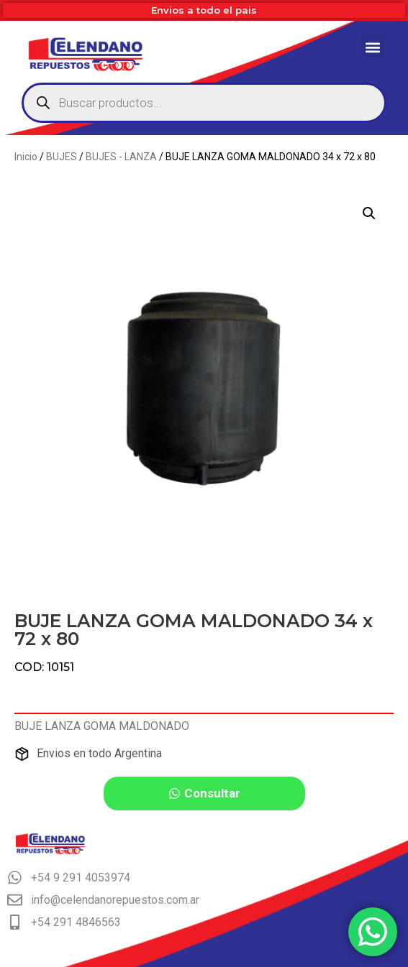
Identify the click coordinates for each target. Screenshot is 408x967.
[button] (372, 47)
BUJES (61, 156)
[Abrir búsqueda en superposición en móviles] (204, 102)
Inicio (25, 156)
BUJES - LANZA (121, 156)
